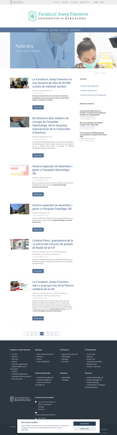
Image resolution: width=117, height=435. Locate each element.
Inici (96, 73)
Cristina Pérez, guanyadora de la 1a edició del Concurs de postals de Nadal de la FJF (52, 244)
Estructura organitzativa (19, 364)
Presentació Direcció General (20, 376)
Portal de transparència (18, 374)
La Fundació (42, 30)
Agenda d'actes (91, 364)
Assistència (75, 30)
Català (96, 2)
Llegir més (24, 429)
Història (13, 362)
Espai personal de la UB (68, 354)
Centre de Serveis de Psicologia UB (93, 95)
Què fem (14, 357)
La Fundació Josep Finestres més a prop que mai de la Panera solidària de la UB (53, 285)
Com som (14, 359)
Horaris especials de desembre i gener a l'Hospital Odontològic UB (52, 170)
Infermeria (64, 362)
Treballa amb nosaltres (93, 362)
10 (42, 334)
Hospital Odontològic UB (93, 86)
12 (50, 334)
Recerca (64, 30)
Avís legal (13, 427)
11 (46, 334)
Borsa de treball (16, 379)
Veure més (38, 107)
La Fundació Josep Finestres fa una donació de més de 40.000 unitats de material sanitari (52, 83)
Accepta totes (84, 423)
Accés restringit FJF (42, 362)
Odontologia (65, 357)
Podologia (64, 359)
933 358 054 (40, 418)
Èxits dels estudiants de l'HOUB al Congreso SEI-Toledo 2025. (91, 123)
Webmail (89, 357)
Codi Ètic (14, 371)
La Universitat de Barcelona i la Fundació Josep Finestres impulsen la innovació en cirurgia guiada (93, 112)
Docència (54, 30)
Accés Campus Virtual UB (44, 354)
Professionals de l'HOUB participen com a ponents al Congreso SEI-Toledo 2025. (93, 134)
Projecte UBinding (92, 382)
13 (54, 334)
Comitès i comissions (93, 366)
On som (13, 354)
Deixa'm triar (85, 428)
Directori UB (90, 359)
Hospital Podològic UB (93, 91)
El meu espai (90, 354)
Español (101, 2)
